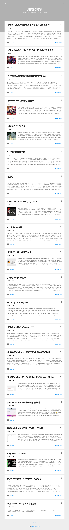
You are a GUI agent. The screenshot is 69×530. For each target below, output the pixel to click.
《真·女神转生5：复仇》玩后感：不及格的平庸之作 (30, 50)
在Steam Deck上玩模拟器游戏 (20, 101)
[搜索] (63, 4)
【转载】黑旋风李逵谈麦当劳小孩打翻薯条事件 (28, 25)
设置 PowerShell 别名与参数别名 (22, 503)
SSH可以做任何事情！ (17, 152)
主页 (34, 17)
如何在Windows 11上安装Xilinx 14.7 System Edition (30, 377)
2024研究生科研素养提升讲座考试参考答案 (26, 76)
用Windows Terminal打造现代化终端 (23, 402)
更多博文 (34, 522)
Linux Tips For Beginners (18, 302)
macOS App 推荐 (14, 227)
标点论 (10, 177)
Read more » (58, 42)
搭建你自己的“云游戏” (17, 277)
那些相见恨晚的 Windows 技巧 (21, 327)
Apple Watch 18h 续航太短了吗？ (22, 201)
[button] (61, 24)
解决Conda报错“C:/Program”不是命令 (24, 478)
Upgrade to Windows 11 (18, 453)
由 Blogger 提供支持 (34, 526)
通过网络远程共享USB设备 (19, 252)
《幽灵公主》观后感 (16, 126)
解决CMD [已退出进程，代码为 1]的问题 (25, 428)
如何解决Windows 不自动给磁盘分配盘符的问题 (28, 352)
